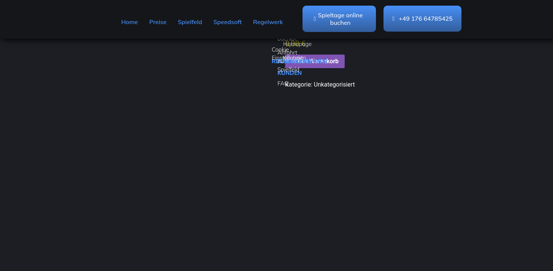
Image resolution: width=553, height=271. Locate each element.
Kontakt (293, 57)
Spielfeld (190, 22)
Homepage (297, 43)
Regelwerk (268, 22)
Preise (158, 22)
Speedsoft (227, 22)
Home (129, 22)
